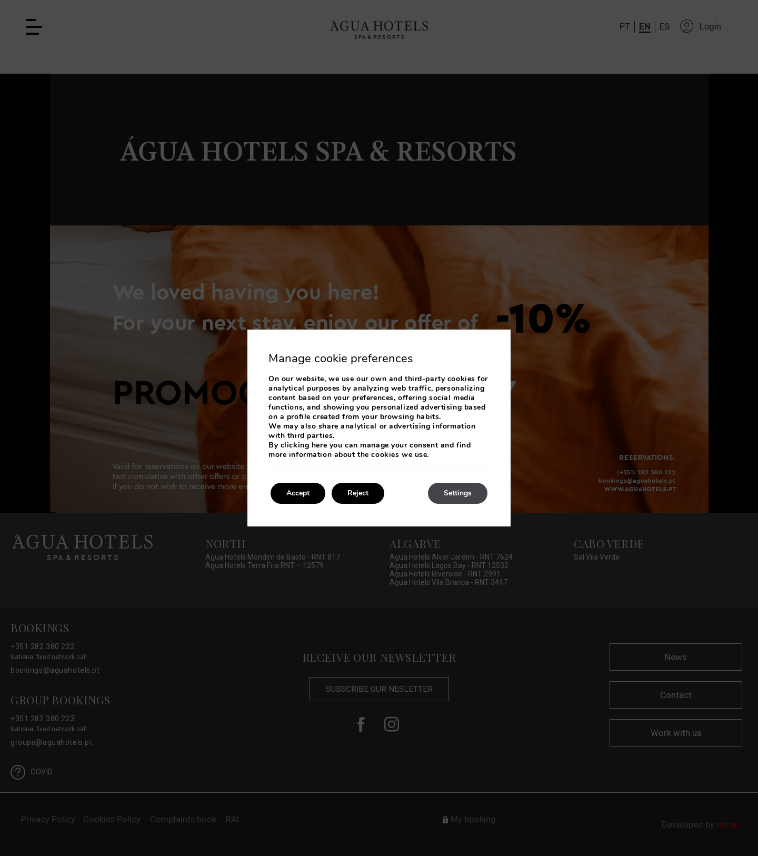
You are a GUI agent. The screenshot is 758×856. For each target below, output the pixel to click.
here (319, 445)
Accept (298, 493)
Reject (357, 493)
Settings (458, 493)
